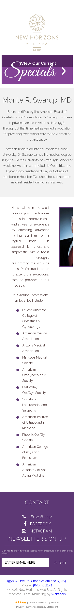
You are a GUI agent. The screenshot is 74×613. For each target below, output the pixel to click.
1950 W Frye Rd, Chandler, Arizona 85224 (36, 581)
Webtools (58, 594)
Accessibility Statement (45, 606)
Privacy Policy (23, 606)
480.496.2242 (42, 585)
